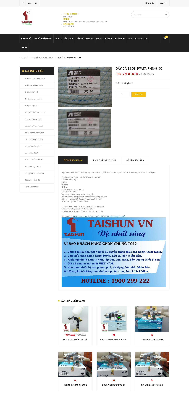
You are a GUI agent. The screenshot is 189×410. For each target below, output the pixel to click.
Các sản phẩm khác (32, 180)
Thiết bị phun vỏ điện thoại (35, 79)
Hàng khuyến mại (31, 187)
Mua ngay (138, 94)
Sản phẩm (68, 38)
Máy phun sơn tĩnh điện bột (35, 112)
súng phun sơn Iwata (92, 216)
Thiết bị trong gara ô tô (33, 99)
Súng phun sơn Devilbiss (34, 173)
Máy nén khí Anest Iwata (34, 160)
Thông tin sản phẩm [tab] (73, 160)
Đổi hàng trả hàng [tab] (135, 160)
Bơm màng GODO (31, 153)
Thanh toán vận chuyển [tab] (104, 160)
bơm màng (105, 216)
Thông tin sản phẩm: (124, 83)
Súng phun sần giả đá (33, 146)
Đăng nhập (149, 3)
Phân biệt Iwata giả (85, 38)
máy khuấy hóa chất (117, 216)
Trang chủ (26, 38)
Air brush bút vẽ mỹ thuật (34, 133)
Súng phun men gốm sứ (34, 126)
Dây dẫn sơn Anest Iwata (42, 57)
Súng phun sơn (78, 216)
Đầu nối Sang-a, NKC (33, 167)
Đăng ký (163, 3)
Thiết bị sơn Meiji (31, 92)
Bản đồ (108, 38)
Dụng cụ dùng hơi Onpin (34, 139)
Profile (58, 38)
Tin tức (99, 38)
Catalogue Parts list (137, 38)
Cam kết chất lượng (42, 38)
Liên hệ (24, 47)
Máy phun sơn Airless (33, 119)
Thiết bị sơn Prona (31, 106)
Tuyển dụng (119, 38)
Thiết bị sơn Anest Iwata (34, 85)
